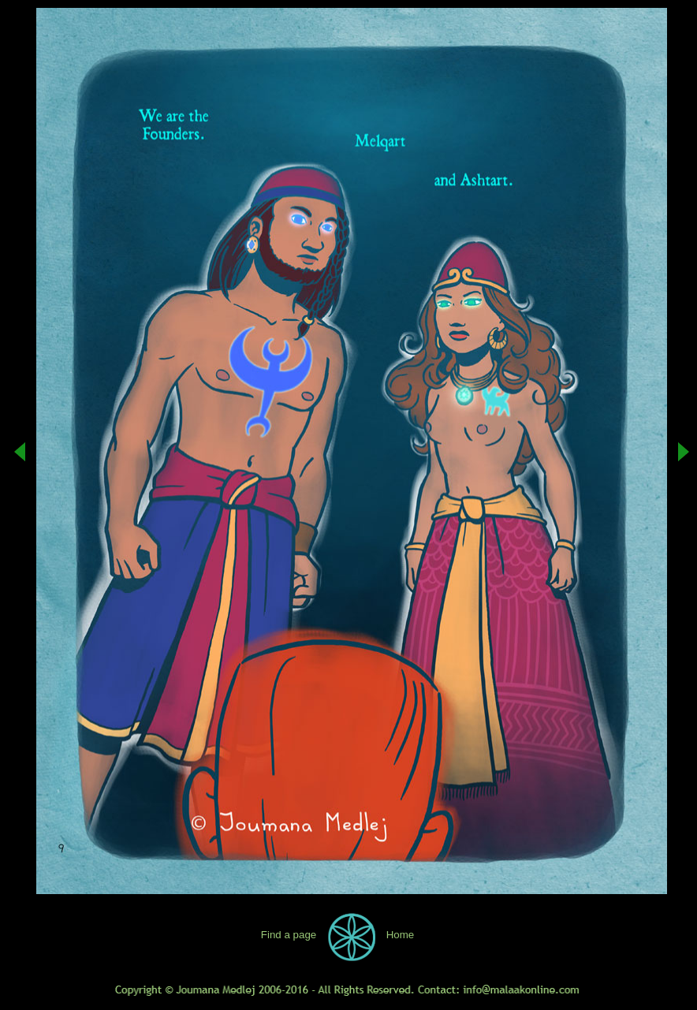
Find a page (288, 935)
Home (400, 935)
